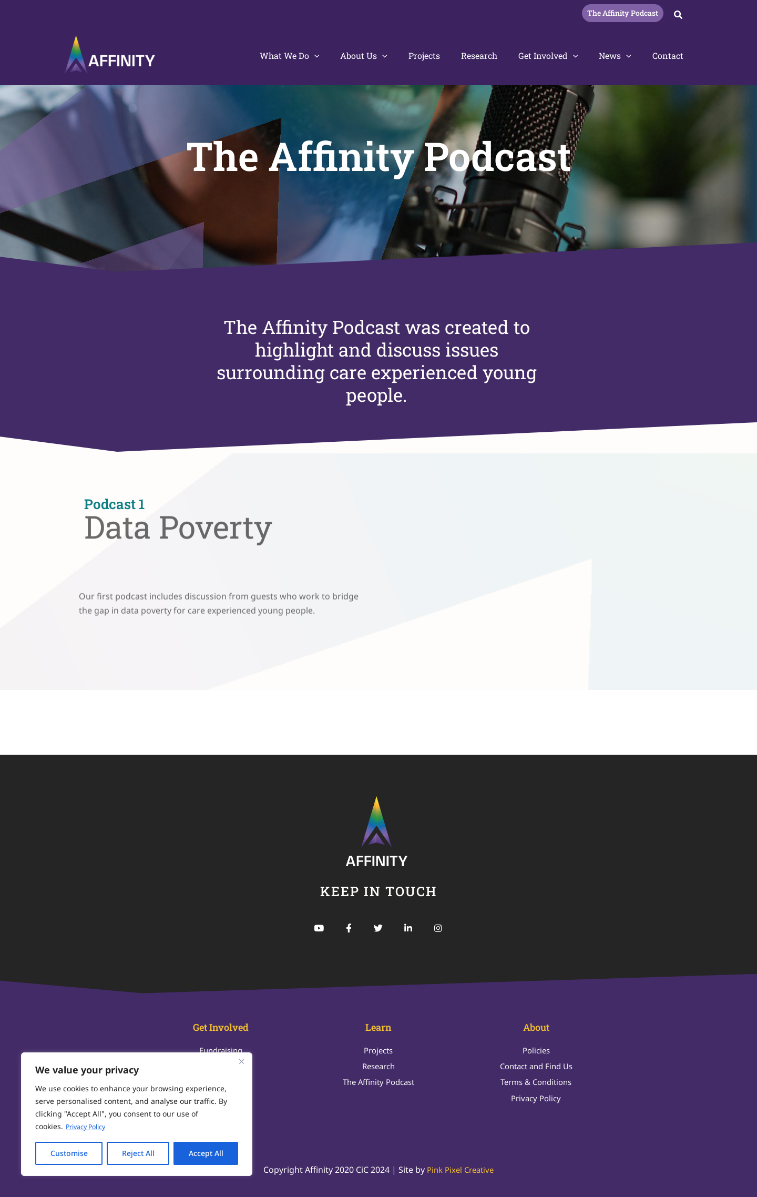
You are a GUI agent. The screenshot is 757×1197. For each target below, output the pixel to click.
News (621, 56)
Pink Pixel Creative (460, 1169)
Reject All (138, 1153)
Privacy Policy (89, 1127)
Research (494, 55)
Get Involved (559, 56)
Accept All (206, 1153)
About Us (387, 56)
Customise (69, 1153)
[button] (622, 13)
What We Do (317, 56)
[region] (136, 1114)
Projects (443, 55)
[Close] (241, 1062)
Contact (670, 55)
